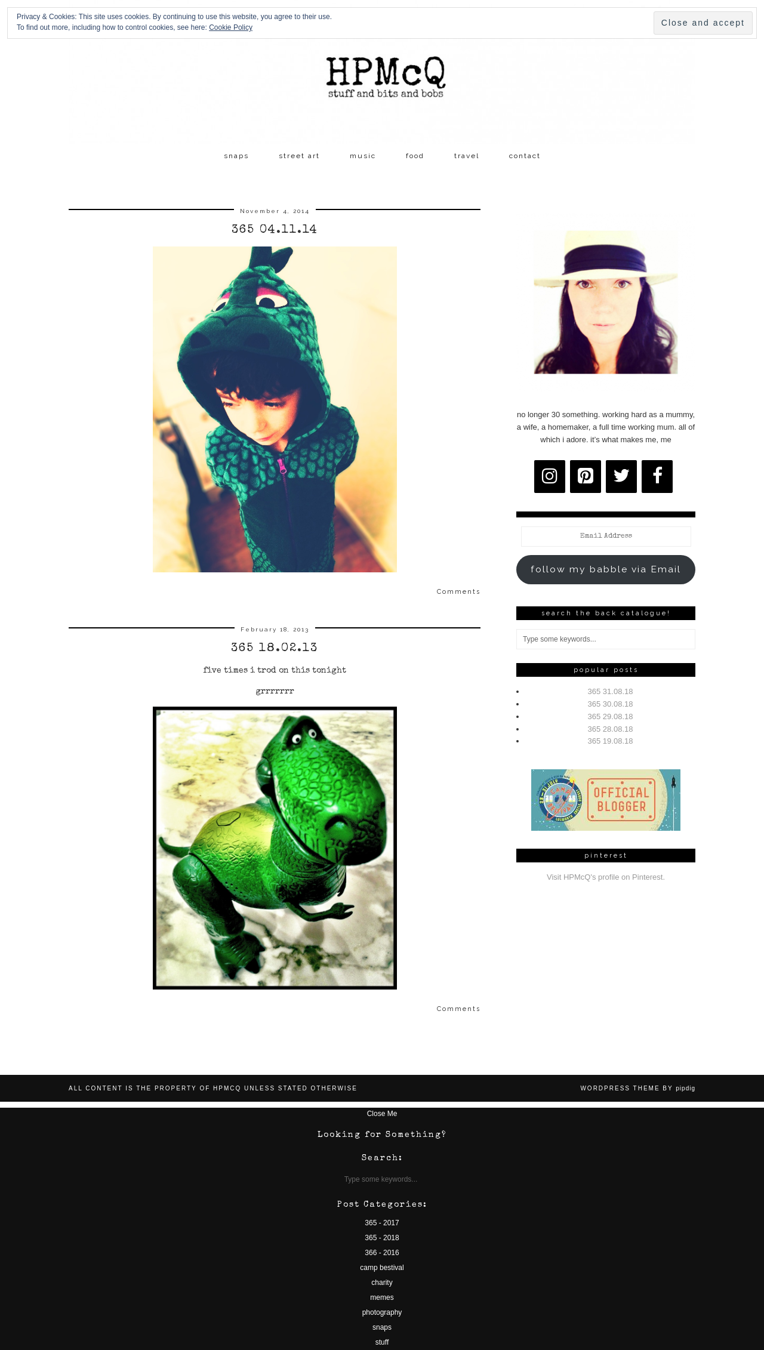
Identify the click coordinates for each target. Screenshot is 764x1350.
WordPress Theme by (637, 1088)
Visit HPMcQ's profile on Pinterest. (606, 877)
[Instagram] (549, 476)
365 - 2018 (382, 1238)
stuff (382, 1342)
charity (381, 1282)
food (415, 156)
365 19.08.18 (610, 740)
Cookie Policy (230, 27)
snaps (236, 156)
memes (381, 1297)
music (363, 156)
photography (382, 1312)
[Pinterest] (585, 476)
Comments (458, 592)
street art (299, 156)
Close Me (382, 1113)
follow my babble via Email (606, 569)
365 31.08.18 (610, 691)
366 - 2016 (382, 1253)
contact (525, 156)
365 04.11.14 (275, 230)
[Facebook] (657, 476)
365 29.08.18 (610, 716)
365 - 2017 (382, 1223)
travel (466, 156)
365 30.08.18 (610, 703)
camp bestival (381, 1267)
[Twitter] (621, 476)
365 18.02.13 (274, 649)
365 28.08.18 (610, 729)
